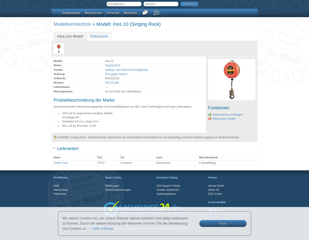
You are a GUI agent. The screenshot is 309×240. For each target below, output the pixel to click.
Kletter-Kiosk (61, 162)
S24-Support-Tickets (168, 185)
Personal (113, 13)
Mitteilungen (112, 185)
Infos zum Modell (70, 36)
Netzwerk (130, 13)
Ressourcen (93, 13)
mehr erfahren (103, 228)
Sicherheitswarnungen (118, 189)
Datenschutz (61, 189)
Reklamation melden (222, 118)
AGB (56, 185)
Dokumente (99, 36)
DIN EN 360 (112, 82)
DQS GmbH (215, 193)
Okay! (223, 223)
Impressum (60, 193)
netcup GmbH (216, 185)
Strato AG (213, 189)
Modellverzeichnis (72, 24)
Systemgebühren (166, 193)
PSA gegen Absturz (116, 74)
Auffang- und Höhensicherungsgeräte (126, 69)
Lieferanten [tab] (66, 148)
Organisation (71, 13)
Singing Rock (112, 65)
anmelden (189, 4)
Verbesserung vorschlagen (225, 114)
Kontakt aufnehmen (168, 189)
